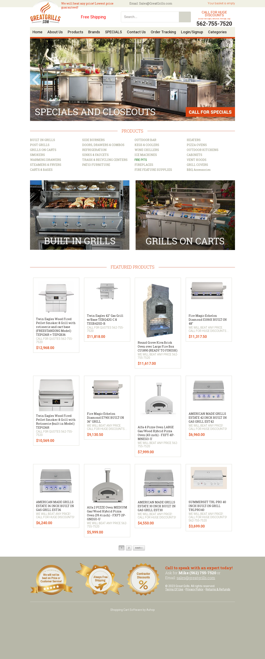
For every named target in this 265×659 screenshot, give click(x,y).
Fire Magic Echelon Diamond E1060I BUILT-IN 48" (208, 319)
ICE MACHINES (146, 155)
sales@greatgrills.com (196, 577)
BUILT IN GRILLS (42, 140)
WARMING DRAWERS (45, 160)
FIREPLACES (144, 165)
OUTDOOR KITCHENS (202, 150)
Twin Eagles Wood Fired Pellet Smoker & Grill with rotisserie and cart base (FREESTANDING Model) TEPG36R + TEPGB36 (56, 327)
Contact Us (136, 32)
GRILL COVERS (197, 165)
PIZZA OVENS (197, 145)
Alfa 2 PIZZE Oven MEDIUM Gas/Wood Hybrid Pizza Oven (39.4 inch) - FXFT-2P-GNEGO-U (107, 513)
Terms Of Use (174, 589)
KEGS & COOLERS (147, 145)
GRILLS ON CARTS (43, 150)
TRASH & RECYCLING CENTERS (105, 160)
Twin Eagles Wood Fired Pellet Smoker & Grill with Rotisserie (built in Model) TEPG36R (56, 421)
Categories (217, 32)
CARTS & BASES (41, 170)
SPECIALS (113, 32)
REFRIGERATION (94, 150)
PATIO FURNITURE (96, 165)
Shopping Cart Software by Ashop (132, 609)
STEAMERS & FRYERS (45, 165)
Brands (94, 32)
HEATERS (194, 140)
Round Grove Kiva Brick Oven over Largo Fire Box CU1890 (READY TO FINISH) (157, 346)
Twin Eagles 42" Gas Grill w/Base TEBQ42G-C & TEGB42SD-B (105, 319)
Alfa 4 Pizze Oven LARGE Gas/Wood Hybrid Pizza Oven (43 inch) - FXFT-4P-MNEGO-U (156, 433)
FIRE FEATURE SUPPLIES (153, 170)
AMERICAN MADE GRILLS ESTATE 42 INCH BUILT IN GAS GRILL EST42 (208, 417)
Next (229, 80)
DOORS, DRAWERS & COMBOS (103, 145)
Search (185, 17)
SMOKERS (37, 155)
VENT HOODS (196, 160)
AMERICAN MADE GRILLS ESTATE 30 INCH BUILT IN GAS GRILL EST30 (157, 506)
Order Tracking (163, 32)
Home (37, 32)
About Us (55, 32)
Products (75, 32)
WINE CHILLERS (147, 150)
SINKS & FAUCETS (95, 155)
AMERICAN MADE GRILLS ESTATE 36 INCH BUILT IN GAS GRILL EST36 (55, 506)
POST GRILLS (39, 145)
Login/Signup (192, 32)
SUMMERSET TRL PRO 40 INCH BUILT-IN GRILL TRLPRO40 (207, 506)
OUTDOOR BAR (145, 140)
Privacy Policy (194, 589)
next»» (139, 548)
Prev (35, 80)
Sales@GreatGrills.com (155, 3)
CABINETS (194, 155)
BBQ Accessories (199, 170)
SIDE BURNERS (93, 140)
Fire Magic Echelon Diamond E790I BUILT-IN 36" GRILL (105, 417)
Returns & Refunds (218, 589)
